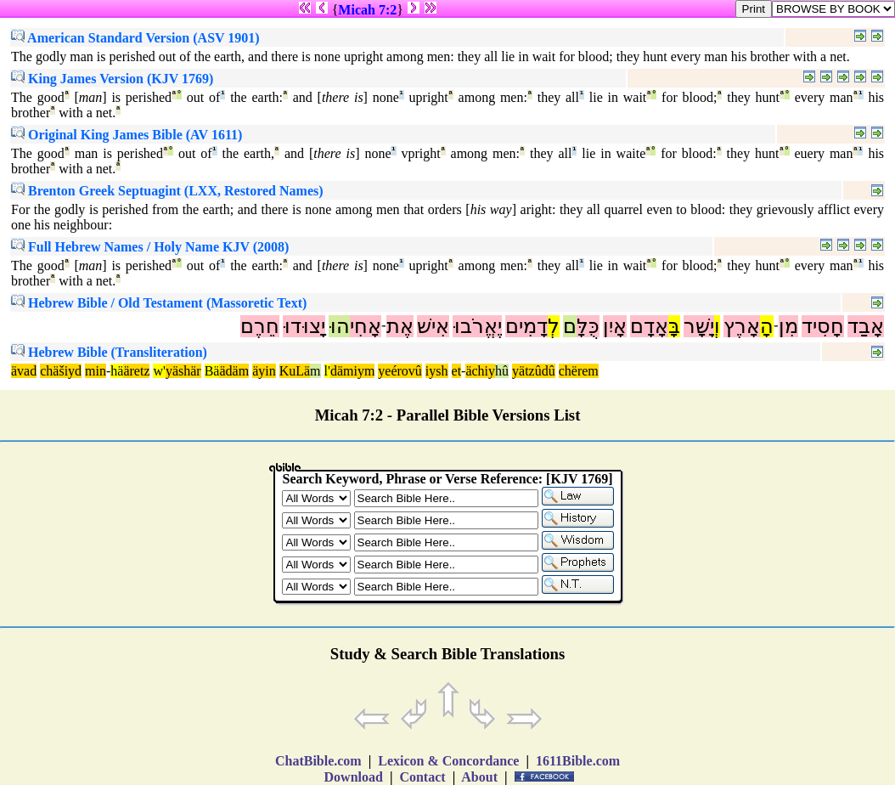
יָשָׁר (699, 326)
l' (327, 371)
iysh (436, 371)
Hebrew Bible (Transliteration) (109, 352)
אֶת (400, 326)
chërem (579, 371)
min (95, 371)
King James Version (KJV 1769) (112, 78)
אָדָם (649, 326)
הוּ (339, 326)
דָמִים (526, 326)
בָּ (674, 326)
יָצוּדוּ (304, 326)
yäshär (183, 371)
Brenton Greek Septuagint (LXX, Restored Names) (167, 191)
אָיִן (615, 326)
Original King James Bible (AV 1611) (126, 134)
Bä (212, 371)
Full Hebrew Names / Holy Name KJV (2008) (150, 247)
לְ (554, 326)
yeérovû (400, 371)
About (480, 777)
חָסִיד (823, 326)
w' (159, 371)
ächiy (480, 371)
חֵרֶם (259, 326)
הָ (767, 326)
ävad (24, 371)
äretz (136, 371)
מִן (788, 326)
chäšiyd (61, 371)
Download (353, 777)
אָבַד (865, 326)
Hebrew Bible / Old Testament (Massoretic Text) (159, 303)
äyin (264, 371)
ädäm (234, 371)
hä (116, 371)
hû (502, 371)
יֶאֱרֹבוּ (477, 326)
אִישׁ (433, 326)
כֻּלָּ (588, 326)
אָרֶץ (741, 326)
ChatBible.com (318, 761)
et (457, 371)
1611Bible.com (577, 761)
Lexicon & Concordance (448, 761)
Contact (422, 777)
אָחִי (365, 326)
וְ (717, 326)
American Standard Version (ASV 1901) (135, 38)
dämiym (352, 371)
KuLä (294, 371)
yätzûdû (533, 371)
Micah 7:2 (367, 10)
